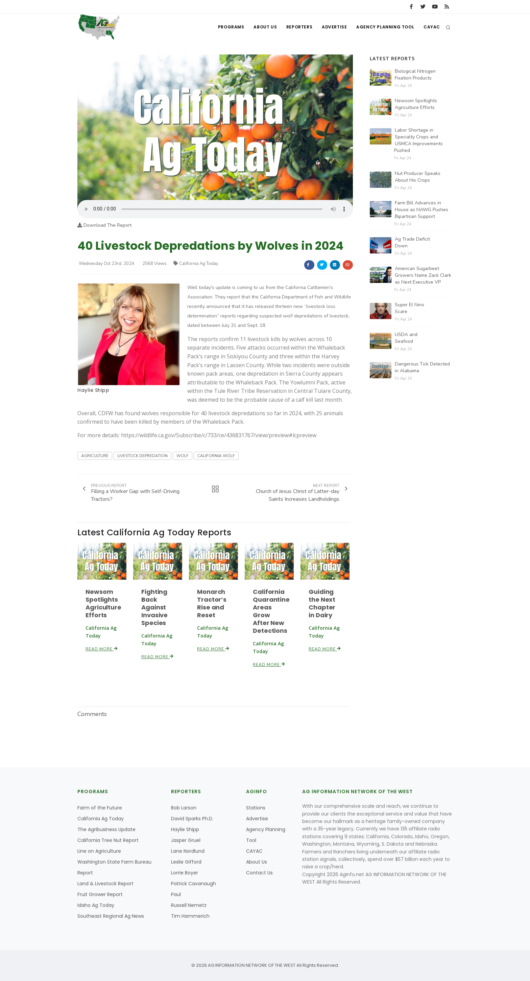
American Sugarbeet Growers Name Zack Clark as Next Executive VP (423, 275)
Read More (102, 649)
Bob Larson (183, 807)
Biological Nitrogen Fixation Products (415, 74)
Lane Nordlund (187, 851)
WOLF (182, 456)
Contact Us (259, 872)
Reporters (297, 27)
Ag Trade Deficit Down (412, 242)
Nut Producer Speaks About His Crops (417, 176)
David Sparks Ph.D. (192, 818)
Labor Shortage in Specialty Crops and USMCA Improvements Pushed (418, 140)
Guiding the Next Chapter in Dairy (322, 603)
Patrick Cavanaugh (193, 883)
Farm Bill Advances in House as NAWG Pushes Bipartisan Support (421, 210)
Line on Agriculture (99, 851)
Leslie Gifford (186, 862)
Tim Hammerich (190, 916)
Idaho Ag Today (95, 905)
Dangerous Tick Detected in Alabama (422, 367)
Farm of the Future (99, 807)
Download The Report (104, 225)
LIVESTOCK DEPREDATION (142, 456)
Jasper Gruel (185, 840)
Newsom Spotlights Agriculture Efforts (103, 603)
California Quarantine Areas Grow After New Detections (271, 611)
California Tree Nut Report (108, 840)
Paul (176, 894)
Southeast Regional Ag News (110, 916)
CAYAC (431, 27)
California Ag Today (195, 264)
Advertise (332, 27)
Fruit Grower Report (100, 894)
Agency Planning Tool (384, 27)
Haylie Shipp (93, 390)
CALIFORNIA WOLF (216, 456)
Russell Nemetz (189, 905)
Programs (227, 27)
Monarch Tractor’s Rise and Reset (211, 603)
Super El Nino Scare (409, 308)
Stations (255, 807)
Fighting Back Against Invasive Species (154, 607)
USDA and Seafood (406, 337)
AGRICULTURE (95, 456)
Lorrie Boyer (184, 872)
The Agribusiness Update (106, 829)
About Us (261, 27)
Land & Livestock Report (105, 883)
